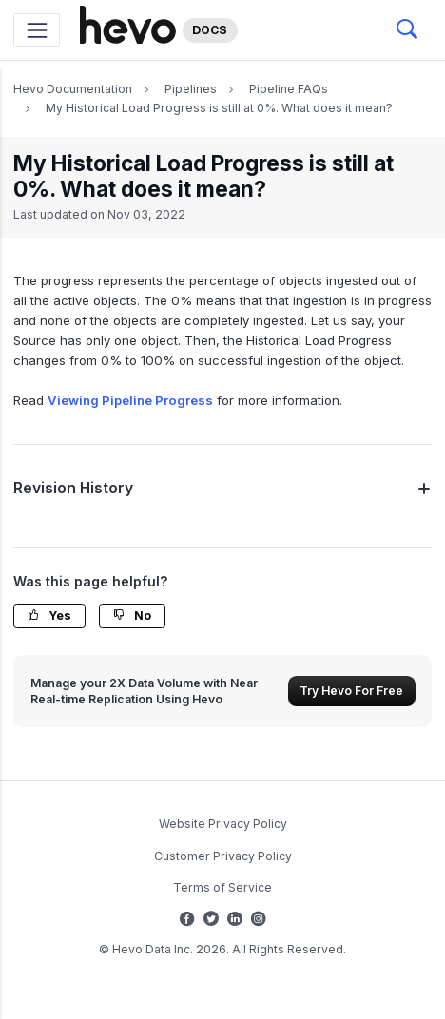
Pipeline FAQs (288, 89)
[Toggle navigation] (36, 30)
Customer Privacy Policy (223, 856)
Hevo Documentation (72, 89)
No (132, 615)
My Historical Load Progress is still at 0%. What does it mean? (219, 108)
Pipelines (190, 89)
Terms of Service (222, 887)
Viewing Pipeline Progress (130, 400)
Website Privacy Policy (223, 824)
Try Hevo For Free (351, 690)
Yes (49, 615)
